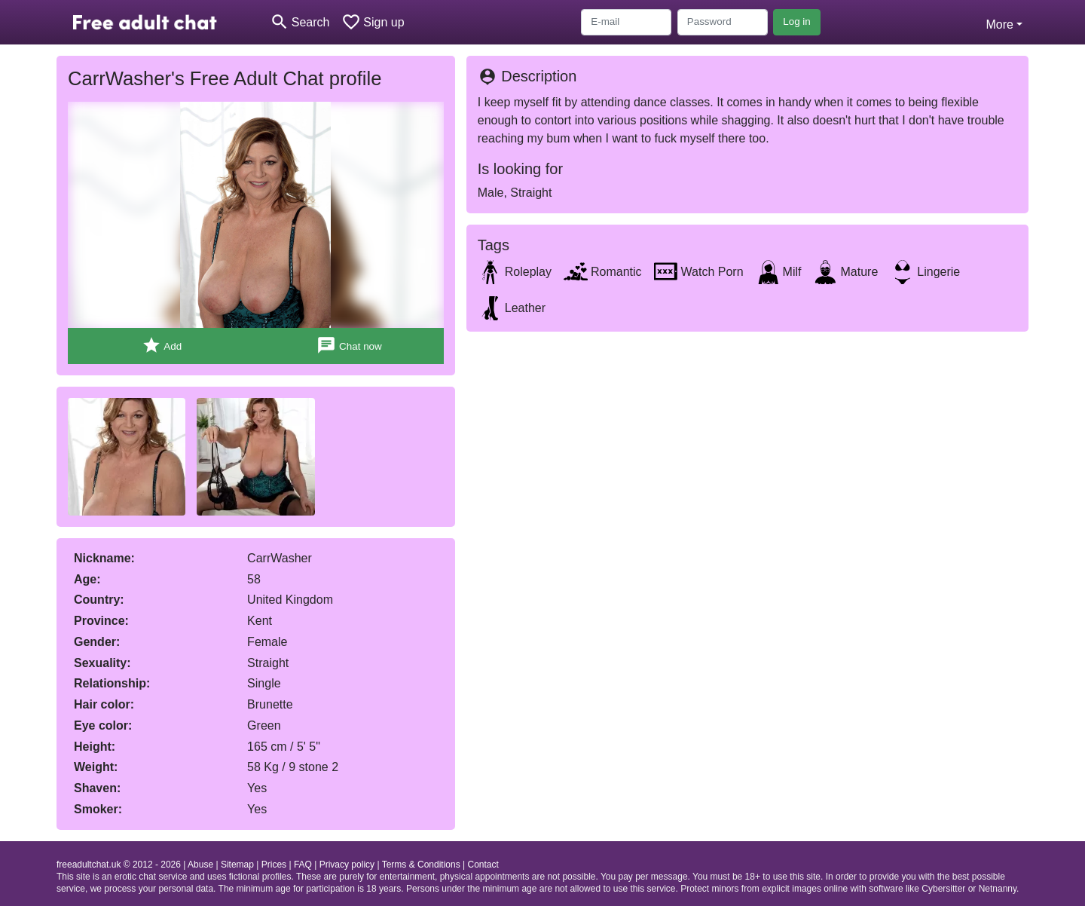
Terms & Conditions (421, 864)
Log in (797, 21)
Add (162, 345)
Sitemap (237, 864)
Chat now (348, 345)
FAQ (303, 864)
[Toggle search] (299, 22)
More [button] (999, 24)
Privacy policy (346, 864)
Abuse (200, 864)
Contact (482, 864)
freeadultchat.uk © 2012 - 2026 (119, 864)
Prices (273, 864)
